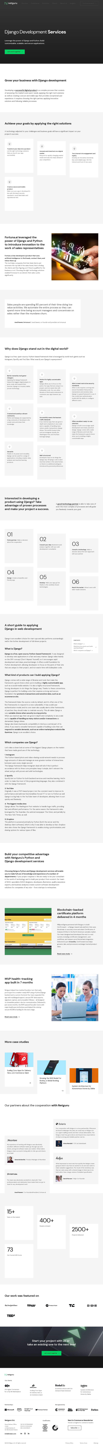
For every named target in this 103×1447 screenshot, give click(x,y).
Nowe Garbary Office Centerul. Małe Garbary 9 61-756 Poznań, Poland (11, 1427)
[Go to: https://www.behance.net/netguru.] (21, 1433)
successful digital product (26, 90)
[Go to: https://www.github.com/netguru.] (25, 1433)
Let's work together (51, 1353)
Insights (73, 3)
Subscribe (75, 1428)
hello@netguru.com (10, 1433)
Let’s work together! (15, 52)
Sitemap (96, 1443)
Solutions (45, 3)
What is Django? (79, 644)
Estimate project (89, 3)
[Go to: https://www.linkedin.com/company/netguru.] (28, 1433)
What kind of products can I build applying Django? (85, 647)
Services (25, 3)
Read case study (64, 954)
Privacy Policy (69, 1443)
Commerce (35, 3)
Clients (54, 3)
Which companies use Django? (83, 650)
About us (63, 3)
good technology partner (68, 504)
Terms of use (83, 1443)
